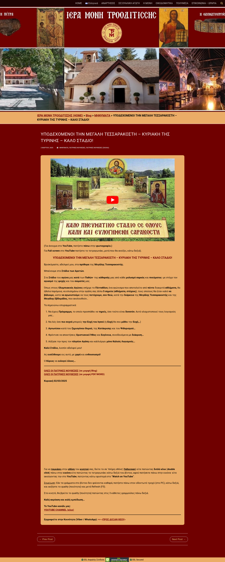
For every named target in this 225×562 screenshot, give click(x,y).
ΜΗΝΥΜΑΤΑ (63, 148)
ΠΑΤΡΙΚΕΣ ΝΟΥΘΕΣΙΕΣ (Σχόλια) (97, 148)
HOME (78, 3)
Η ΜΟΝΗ (147, 3)
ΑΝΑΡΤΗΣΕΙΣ (108, 3)
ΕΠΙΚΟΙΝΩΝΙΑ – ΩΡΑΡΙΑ (204, 3)
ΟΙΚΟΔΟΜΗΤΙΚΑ (164, 3)
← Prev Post (46, 539)
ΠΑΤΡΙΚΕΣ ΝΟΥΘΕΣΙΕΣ (77, 148)
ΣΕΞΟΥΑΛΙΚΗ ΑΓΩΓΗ (129, 3)
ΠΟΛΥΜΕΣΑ (182, 3)
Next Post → (179, 539)
